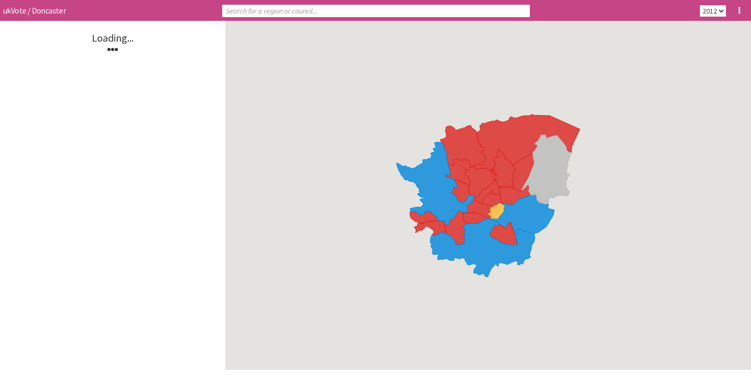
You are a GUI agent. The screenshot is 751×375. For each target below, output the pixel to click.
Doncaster (49, 10)
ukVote (14, 10)
